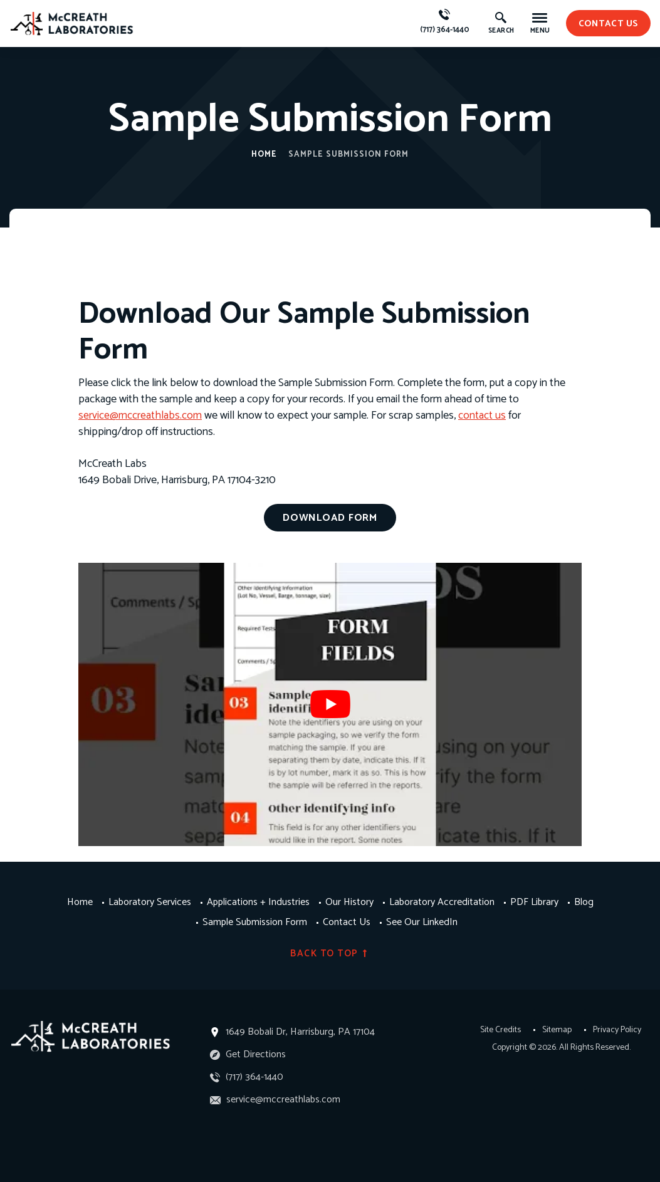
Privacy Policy (617, 1029)
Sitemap (557, 1029)
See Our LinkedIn (422, 922)
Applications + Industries (258, 902)
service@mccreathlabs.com (140, 415)
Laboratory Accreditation (442, 902)
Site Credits (500, 1029)
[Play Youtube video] (330, 703)
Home (264, 154)
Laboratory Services (149, 902)
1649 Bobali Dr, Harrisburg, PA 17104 (300, 1030)
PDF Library (534, 902)
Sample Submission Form (254, 922)
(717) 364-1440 (446, 22)
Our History (349, 902)
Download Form (330, 517)
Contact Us (346, 922)
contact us (609, 23)
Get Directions (248, 1053)
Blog (584, 902)
